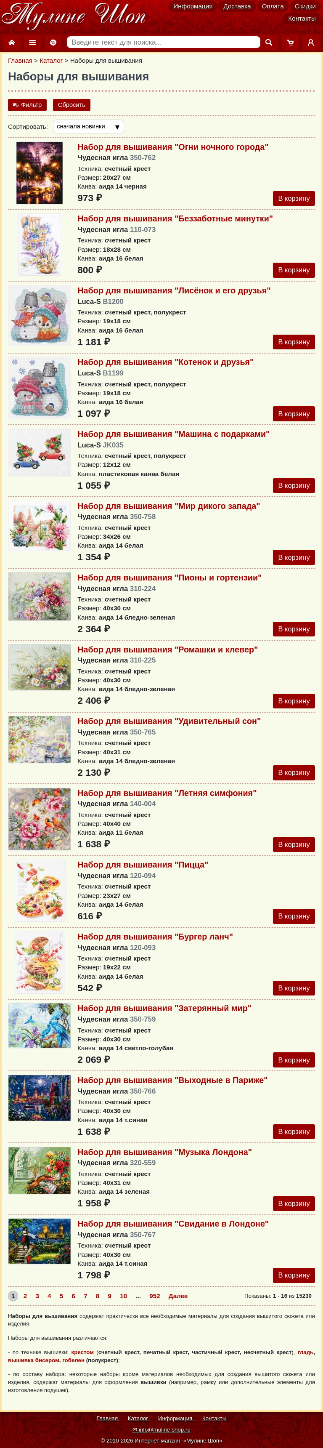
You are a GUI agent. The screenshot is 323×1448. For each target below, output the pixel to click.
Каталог (51, 60)
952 (154, 1305)
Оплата (273, 6)
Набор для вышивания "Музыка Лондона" (164, 1160)
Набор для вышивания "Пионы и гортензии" (169, 581)
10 (123, 1305)
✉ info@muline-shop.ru (161, 1430)
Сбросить (73, 105)
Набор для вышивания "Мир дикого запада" (168, 509)
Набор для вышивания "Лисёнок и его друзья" (173, 292)
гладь (306, 1362)
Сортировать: (28, 126)
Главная (20, 60)
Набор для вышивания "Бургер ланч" (155, 943)
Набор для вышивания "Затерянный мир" (164, 1015)
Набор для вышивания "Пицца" (142, 871)
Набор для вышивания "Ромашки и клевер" (167, 654)
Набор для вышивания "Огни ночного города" (172, 147)
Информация (192, 6)
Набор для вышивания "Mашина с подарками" (173, 437)
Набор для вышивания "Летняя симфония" (167, 798)
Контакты (302, 18)
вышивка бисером (33, 1369)
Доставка (237, 6)
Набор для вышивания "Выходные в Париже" (172, 1088)
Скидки (305, 6)
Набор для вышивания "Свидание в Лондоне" (173, 1233)
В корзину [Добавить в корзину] (293, 199)
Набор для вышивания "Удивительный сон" (169, 726)
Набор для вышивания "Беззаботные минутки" (175, 219)
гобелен (73, 1369)
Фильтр (27, 105)
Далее (178, 1305)
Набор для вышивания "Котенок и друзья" (165, 364)
